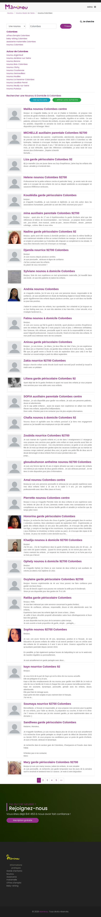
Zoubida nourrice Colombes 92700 (46, 435)
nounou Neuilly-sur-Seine (18, 85)
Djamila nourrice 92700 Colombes (46, 250)
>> (61, 780)
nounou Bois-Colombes (17, 64)
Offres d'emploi (14, 882)
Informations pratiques (16, 866)
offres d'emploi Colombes (18, 35)
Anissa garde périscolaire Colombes (48, 342)
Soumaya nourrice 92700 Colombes (47, 703)
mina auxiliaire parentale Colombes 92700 (51, 213)
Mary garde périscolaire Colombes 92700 (51, 762)
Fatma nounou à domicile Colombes (48, 318)
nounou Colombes (15, 44)
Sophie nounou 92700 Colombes (45, 629)
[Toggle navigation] (92, 7)
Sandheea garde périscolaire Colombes (50, 722)
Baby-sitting (12, 885)
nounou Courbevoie (15, 70)
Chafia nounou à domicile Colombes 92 (50, 417)
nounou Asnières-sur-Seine (19, 58)
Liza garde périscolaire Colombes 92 (48, 159)
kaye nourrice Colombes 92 (42, 666)
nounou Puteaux (14, 88)
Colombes (12, 32)
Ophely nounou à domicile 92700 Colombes (53, 561)
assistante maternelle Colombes (21, 41)
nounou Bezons (13, 61)
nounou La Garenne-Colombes (20, 79)
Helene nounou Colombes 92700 (45, 177)
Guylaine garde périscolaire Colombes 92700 (53, 579)
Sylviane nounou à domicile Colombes (49, 271)
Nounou (10, 874)
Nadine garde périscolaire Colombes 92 (50, 231)
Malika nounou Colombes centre (45, 109)
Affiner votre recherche (67, 100)
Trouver (68, 26)
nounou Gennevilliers (16, 73)
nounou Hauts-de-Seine (25, 13)
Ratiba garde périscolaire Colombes (48, 597)
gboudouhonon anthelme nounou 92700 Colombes (57, 462)
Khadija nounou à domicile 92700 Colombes (53, 540)
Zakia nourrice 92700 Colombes (45, 360)
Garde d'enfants (14, 871)
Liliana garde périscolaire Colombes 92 (50, 378)
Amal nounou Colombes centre (44, 479)
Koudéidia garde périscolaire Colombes (50, 195)
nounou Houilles (14, 76)
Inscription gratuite (22, 820)
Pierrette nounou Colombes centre (47, 497)
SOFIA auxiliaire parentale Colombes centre (53, 396)
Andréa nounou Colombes (41, 289)
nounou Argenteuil (15, 55)
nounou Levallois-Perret (17, 82)
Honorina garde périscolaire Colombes (49, 516)
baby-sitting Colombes (17, 38)
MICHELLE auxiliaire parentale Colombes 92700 (55, 132)
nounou (10, 13)
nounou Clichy (13, 67)
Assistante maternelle (12, 878)
